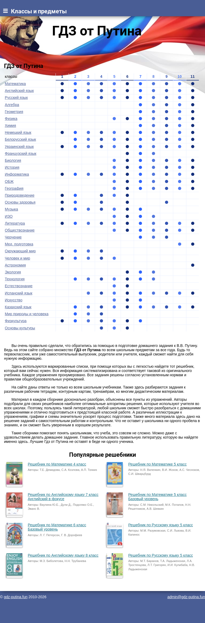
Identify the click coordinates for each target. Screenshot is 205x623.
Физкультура (15, 321)
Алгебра (12, 105)
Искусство (13, 300)
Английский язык (19, 90)
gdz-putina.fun (15, 597)
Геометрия (14, 112)
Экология (13, 272)
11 (193, 76)
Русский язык (16, 97)
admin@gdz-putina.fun (186, 597)
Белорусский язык (20, 139)
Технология (15, 279)
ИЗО (9, 216)
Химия (10, 125)
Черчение (13, 237)
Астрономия (15, 265)
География (14, 188)
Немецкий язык (18, 132)
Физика (11, 118)
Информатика (17, 174)
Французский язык (20, 153)
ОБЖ (9, 181)
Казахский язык (18, 307)
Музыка (11, 209)
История (12, 167)
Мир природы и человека (26, 314)
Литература (15, 223)
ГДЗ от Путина (97, 31)
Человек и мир (17, 258)
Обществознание (20, 230)
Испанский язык (18, 293)
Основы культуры (20, 328)
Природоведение (19, 195)
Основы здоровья (20, 202)
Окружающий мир (20, 251)
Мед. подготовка (19, 244)
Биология (13, 160)
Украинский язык (19, 146)
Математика (15, 84)
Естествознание (19, 286)
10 (180, 76)
